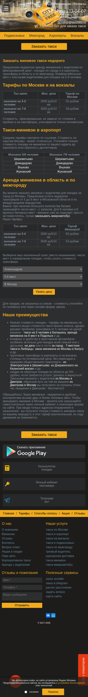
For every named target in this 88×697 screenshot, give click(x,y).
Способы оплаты (45, 513)
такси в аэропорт (57, 534)
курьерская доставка (60, 555)
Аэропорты (57, 35)
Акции (66, 513)
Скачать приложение (31, 447)
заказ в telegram (57, 583)
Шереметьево (23, 159)
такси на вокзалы (57, 538)
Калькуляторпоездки (46, 468)
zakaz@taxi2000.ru (72, 22)
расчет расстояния (58, 587)
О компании (10, 529)
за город (57, 345)
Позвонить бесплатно (70, 16)
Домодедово (23, 163)
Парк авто (8, 555)
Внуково (23, 167)
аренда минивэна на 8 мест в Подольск (43, 334)
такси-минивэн (56, 560)
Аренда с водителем (16, 564)
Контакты (79, 3)
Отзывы (79, 513)
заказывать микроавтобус (52, 215)
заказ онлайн (55, 578)
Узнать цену (44, 291)
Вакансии (8, 534)
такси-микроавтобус (59, 564)
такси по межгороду (59, 547)
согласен (32, 692)
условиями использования (71, 683)
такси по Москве (57, 529)
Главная (8, 513)
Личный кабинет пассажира (47, 484)
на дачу (30, 345)
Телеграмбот (46, 500)
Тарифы (24, 513)
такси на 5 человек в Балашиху (45, 332)
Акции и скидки (12, 551)
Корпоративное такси (16, 560)
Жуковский (23, 171)
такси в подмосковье (60, 542)
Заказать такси (44, 46)
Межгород (36, 35)
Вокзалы (77, 35)
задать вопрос (55, 591)
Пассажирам (62, 3)
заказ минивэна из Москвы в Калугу (59, 348)
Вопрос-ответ (11, 547)
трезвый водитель (58, 551)
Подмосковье (14, 35)
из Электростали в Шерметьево (38, 363)
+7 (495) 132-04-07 (67, 11)
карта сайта (54, 596)
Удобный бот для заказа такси (63, 26)
